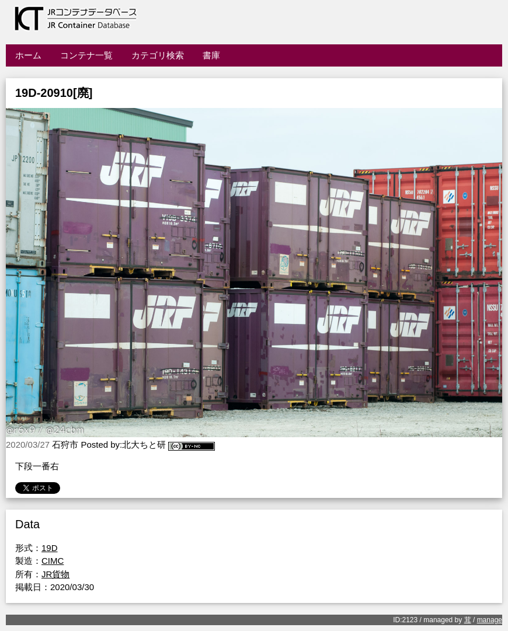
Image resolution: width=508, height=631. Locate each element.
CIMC (52, 561)
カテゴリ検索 (157, 55)
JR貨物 (55, 574)
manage (489, 620)
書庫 (211, 55)
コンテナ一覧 (86, 55)
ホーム (28, 55)
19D (49, 548)
